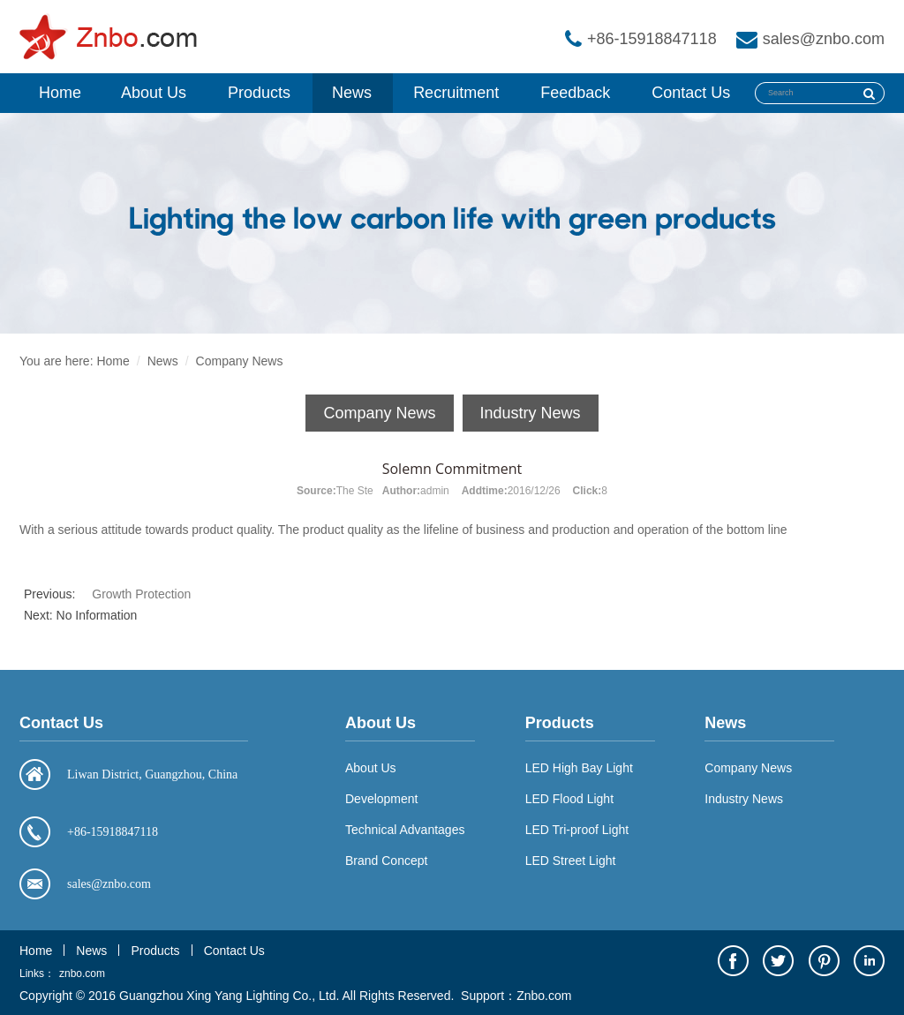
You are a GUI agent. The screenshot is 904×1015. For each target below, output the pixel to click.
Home (60, 93)
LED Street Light (570, 860)
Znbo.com (543, 996)
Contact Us (691, 93)
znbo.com (82, 973)
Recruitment (456, 93)
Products (259, 93)
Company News (239, 361)
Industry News (530, 413)
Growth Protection (141, 594)
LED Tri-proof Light (577, 830)
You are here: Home (74, 361)
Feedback (575, 93)
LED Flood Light (569, 799)
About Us (153, 93)
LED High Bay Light (579, 768)
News (352, 93)
